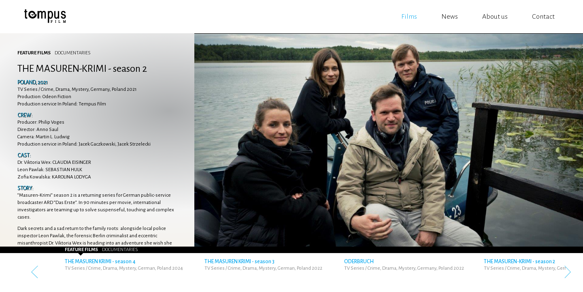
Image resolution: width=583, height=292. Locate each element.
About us (495, 16)
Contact (543, 16)
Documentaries (73, 53)
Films (409, 16)
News (449, 16)
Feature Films (34, 53)
